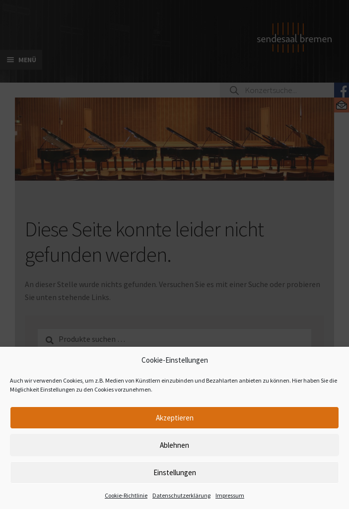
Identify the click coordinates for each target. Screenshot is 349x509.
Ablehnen (174, 445)
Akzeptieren (175, 417)
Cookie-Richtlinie (126, 495)
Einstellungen (174, 472)
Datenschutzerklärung (181, 495)
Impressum (229, 495)
